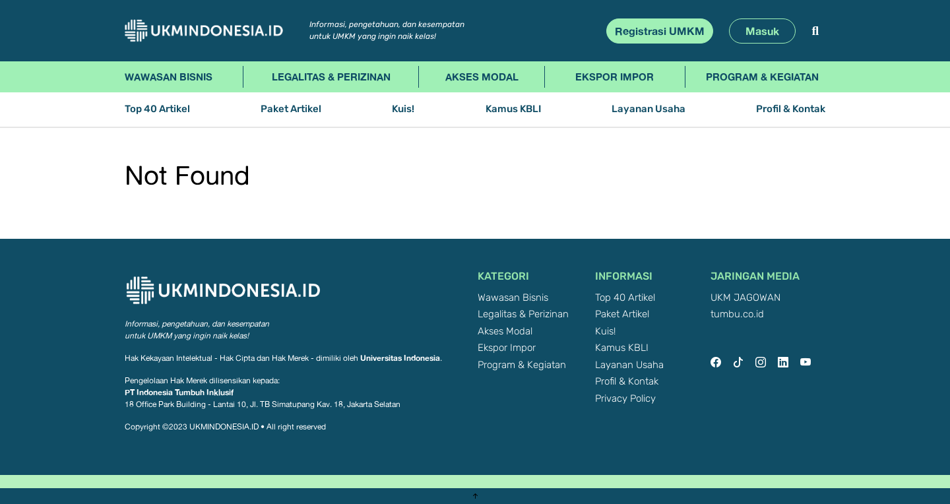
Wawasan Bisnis (168, 76)
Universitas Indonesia (400, 358)
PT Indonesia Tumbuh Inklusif (179, 392)
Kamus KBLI (513, 109)
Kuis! (403, 109)
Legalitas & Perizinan (331, 76)
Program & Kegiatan (762, 76)
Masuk (762, 31)
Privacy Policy (625, 398)
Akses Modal (482, 76)
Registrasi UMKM (660, 31)
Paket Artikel (291, 109)
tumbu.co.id (737, 314)
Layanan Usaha (648, 109)
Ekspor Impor (614, 76)
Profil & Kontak (790, 109)
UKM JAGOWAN (745, 297)
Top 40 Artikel (157, 109)
